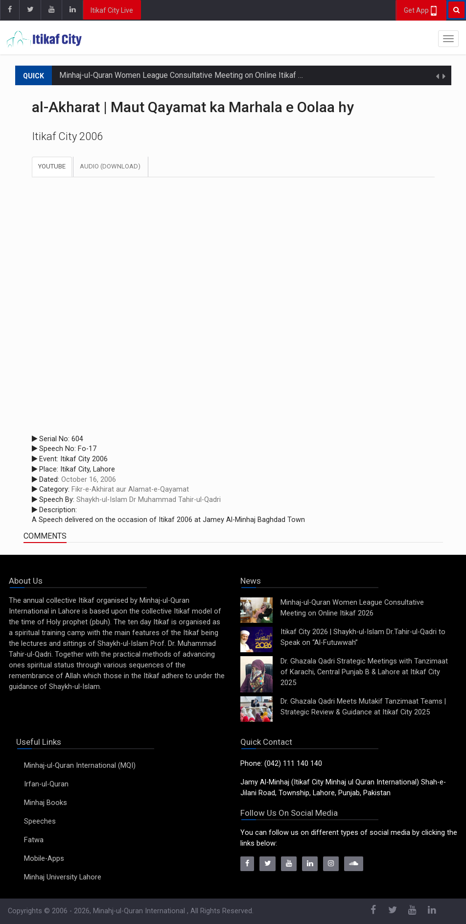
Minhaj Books (45, 803)
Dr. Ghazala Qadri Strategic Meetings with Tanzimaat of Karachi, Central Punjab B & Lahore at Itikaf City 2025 (364, 672)
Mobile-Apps (44, 858)
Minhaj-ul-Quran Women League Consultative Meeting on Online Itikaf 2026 (187, 75)
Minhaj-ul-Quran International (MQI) (80, 765)
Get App (421, 11)
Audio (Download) (110, 166)
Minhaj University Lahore (62, 877)
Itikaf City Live (112, 10)
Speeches (40, 821)
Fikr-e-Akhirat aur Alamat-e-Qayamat (130, 489)
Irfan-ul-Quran (46, 784)
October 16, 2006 (88, 479)
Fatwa (34, 840)
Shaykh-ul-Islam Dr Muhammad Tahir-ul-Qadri (148, 500)
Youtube (52, 166)
